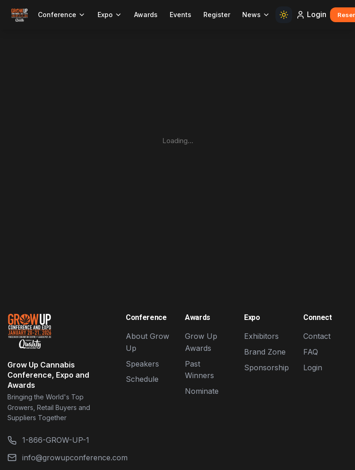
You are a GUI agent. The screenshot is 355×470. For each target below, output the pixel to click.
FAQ (310, 351)
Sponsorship (266, 367)
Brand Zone (265, 351)
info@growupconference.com (59, 458)
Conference (62, 14)
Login (311, 14)
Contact (317, 336)
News (256, 14)
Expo (110, 14)
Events (180, 14)
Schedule (142, 379)
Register (216, 14)
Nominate (202, 391)
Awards (146, 14)
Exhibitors (261, 336)
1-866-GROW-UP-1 (48, 440)
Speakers (142, 363)
